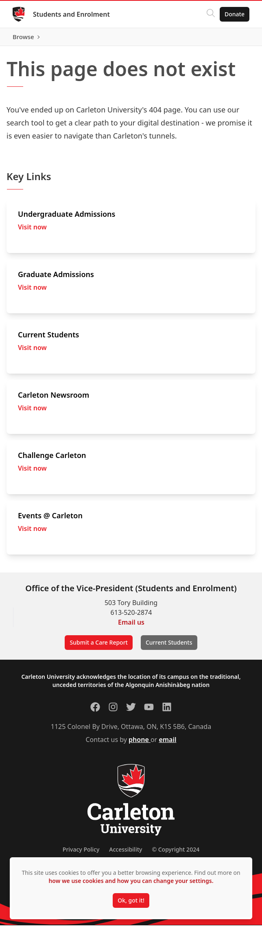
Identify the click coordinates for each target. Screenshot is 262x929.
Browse (233, 39)
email (167, 743)
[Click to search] (210, 14)
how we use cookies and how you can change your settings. (130, 881)
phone (140, 743)
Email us (131, 625)
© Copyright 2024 (175, 853)
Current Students (169, 646)
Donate (234, 14)
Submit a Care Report (98, 646)
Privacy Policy (81, 853)
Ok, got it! (131, 900)
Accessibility (125, 853)
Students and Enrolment (71, 14)
